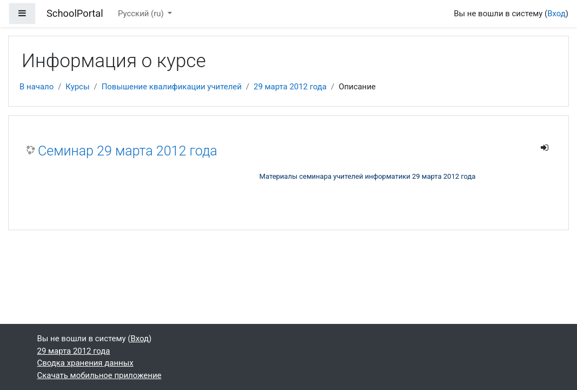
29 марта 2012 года (290, 87)
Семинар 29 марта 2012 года (127, 151)
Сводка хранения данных (85, 363)
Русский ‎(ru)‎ (141, 13)
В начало (36, 87)
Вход (556, 13)
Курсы (77, 87)
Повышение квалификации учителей (172, 87)
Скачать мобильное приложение (99, 375)
